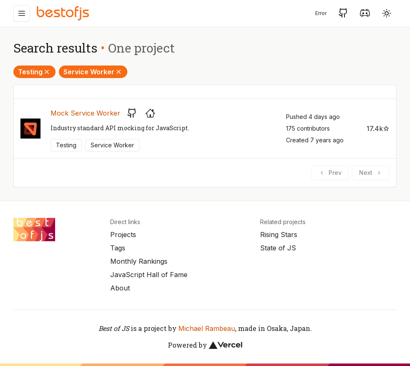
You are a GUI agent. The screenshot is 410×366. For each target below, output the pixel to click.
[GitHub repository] (132, 113)
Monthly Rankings (138, 261)
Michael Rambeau (206, 328)
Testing (34, 72)
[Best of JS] (64, 13)
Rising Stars (278, 234)
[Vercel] (225, 345)
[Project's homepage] (150, 113)
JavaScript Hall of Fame (148, 274)
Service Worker (93, 72)
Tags (117, 248)
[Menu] (21, 13)
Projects (123, 234)
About (120, 288)
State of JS (278, 248)
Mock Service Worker (85, 113)
